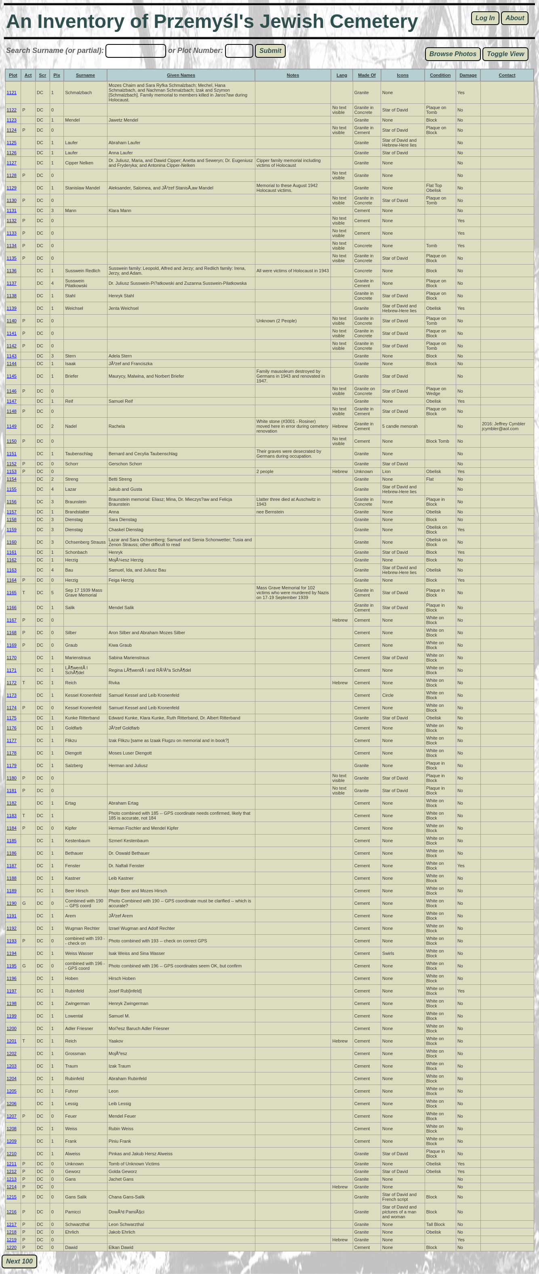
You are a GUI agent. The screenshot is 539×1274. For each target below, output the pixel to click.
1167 (12, 620)
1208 (12, 1128)
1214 (12, 1186)
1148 (12, 411)
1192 (12, 928)
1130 (12, 200)
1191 (12, 915)
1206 (12, 1103)
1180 (12, 778)
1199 (12, 1015)
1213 (12, 1179)
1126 (12, 152)
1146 (12, 391)
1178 (12, 753)
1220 (12, 1247)
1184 (12, 828)
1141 (12, 333)
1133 (12, 233)
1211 (12, 1163)
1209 (12, 1141)
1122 (12, 109)
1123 (12, 120)
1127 (12, 162)
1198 (12, 1003)
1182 (12, 803)
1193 (12, 940)
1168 (12, 632)
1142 (12, 345)
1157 (12, 511)
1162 (12, 559)
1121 (12, 92)
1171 (12, 670)
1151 (12, 453)
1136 (12, 270)
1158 (12, 519)
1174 (12, 707)
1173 (12, 695)
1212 (12, 1171)
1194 (12, 953)
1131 (12, 210)
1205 (12, 1091)
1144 (12, 363)
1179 (12, 765)
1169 (12, 645)
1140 (12, 320)
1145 (12, 376)
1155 (12, 489)
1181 (12, 790)
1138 (12, 295)
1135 (12, 258)
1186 (12, 853)
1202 (12, 1053)
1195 (12, 965)
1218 (12, 1232)
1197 (12, 990)
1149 (12, 426)
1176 (12, 727)
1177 (12, 740)
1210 (12, 1153)
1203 (12, 1066)
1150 (12, 441)
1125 (12, 142)
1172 (12, 682)
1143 (12, 355)
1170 (12, 657)
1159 (12, 529)
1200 (12, 1028)
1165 (12, 592)
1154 (12, 479)
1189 (12, 890)
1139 (12, 308)
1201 (12, 1041)
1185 (12, 840)
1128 (12, 175)
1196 (12, 978)
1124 (12, 130)
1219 (12, 1239)
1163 (12, 570)
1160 (12, 542)
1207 (12, 1116)
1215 (12, 1196)
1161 (12, 552)
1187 (12, 865)
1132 (12, 220)
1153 (12, 471)
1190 (12, 903)
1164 (12, 580)
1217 (12, 1224)
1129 (12, 187)
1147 (12, 401)
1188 (12, 878)
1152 (12, 463)
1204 (12, 1078)
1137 (12, 283)
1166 (12, 607)
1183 (12, 815)
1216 (12, 1211)
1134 (12, 245)
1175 (12, 717)
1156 (12, 501)
